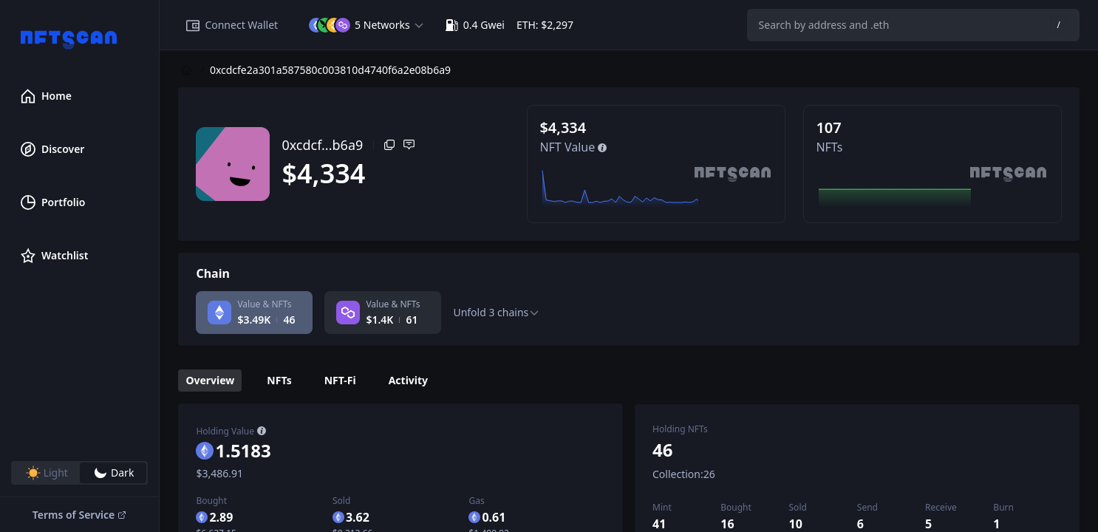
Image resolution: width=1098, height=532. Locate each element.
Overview (209, 380)
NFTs (279, 380)
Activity (408, 380)
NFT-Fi (340, 380)
